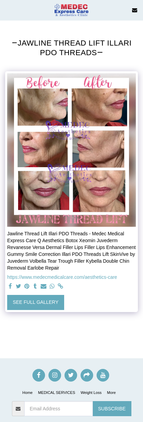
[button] (7, 10)
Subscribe (112, 408)
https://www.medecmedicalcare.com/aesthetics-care (62, 277)
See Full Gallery (35, 302)
